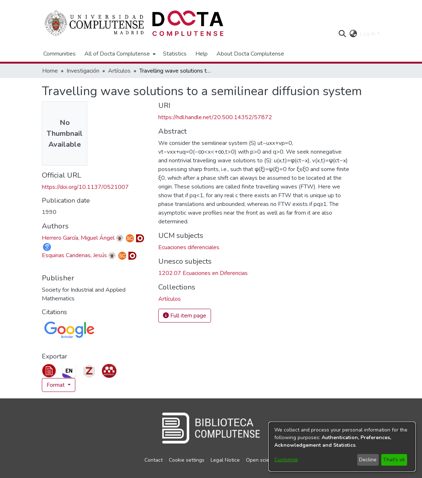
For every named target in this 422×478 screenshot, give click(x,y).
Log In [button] (368, 34)
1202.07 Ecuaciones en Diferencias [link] (203, 273)
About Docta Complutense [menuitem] (250, 54)
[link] (169, 299)
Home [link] (50, 71)
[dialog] (342, 446)
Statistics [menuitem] (175, 54)
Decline (368, 459)
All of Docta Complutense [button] (117, 54)
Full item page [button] (184, 316)
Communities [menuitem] (59, 54)
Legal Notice (225, 460)
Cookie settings (186, 460)
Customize (286, 459)
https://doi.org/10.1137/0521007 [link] (85, 187)
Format (56, 385)
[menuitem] (119, 53)
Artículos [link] (119, 71)
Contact (153, 460)
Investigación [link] (83, 71)
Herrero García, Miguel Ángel (78, 238)
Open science (262, 460)
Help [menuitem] (201, 54)
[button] (342, 33)
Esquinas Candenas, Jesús (74, 255)
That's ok (394, 459)
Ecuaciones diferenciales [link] (188, 247)
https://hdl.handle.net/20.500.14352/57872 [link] (215, 117)
